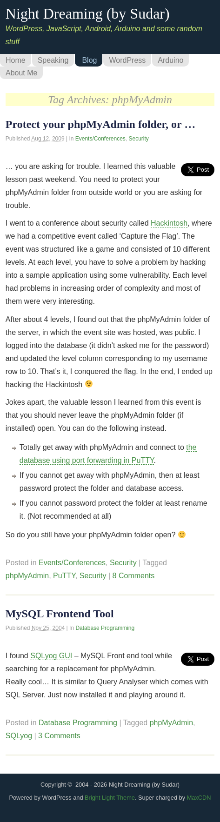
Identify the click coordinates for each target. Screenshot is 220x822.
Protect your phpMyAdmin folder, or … (100, 124)
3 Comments (59, 736)
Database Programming (104, 628)
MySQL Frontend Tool (60, 614)
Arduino (170, 60)
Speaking (53, 60)
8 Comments (134, 576)
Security (139, 138)
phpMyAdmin (27, 576)
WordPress (127, 60)
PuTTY (64, 576)
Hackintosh (169, 223)
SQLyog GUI (51, 656)
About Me (21, 73)
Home (16, 60)
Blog (89, 60)
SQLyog (19, 736)
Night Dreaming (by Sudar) (88, 13)
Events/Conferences (100, 138)
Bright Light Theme (110, 797)
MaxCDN (199, 797)
